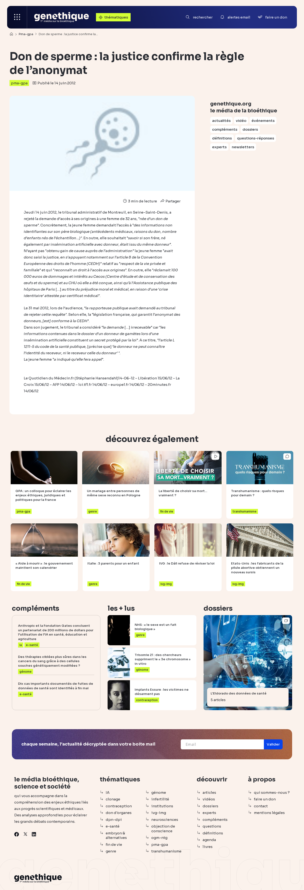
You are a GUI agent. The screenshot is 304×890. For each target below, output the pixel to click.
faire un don (265, 799)
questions (212, 826)
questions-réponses (255, 138)
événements (263, 120)
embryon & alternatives (116, 835)
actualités (221, 120)
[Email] (222, 744)
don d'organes (119, 812)
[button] (273, 744)
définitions (222, 138)
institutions (162, 806)
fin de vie (114, 844)
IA (107, 792)
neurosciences (164, 819)
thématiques (113, 17)
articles (209, 792)
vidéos (209, 799)
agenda (209, 839)
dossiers (250, 129)
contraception (119, 806)
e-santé (112, 826)
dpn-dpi (114, 819)
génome (158, 792)
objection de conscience (163, 828)
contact (261, 806)
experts (219, 147)
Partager (169, 201)
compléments (224, 129)
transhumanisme (166, 851)
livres (208, 846)
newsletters (243, 147)
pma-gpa (19, 83)
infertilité (160, 799)
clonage (113, 799)
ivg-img (158, 812)
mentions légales (269, 812)
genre (111, 851)
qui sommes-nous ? (272, 792)
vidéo (241, 120)
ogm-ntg (159, 837)
